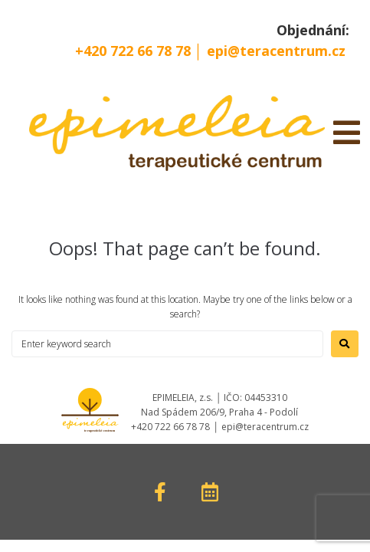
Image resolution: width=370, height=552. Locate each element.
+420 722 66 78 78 (135, 50)
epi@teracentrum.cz (276, 50)
